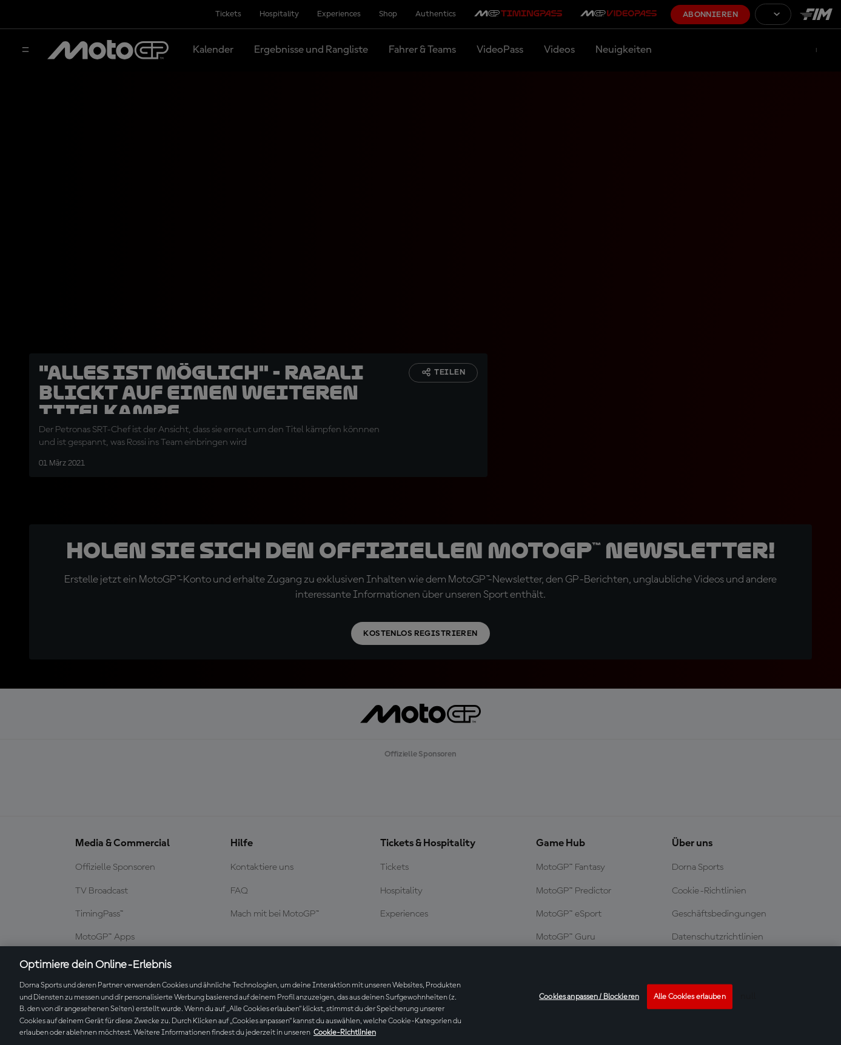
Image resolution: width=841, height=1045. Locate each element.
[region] (420, 995)
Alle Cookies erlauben (690, 996)
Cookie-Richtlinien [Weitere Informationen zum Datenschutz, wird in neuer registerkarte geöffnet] (344, 1033)
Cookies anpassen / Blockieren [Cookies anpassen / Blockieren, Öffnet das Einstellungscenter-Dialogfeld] (589, 996)
